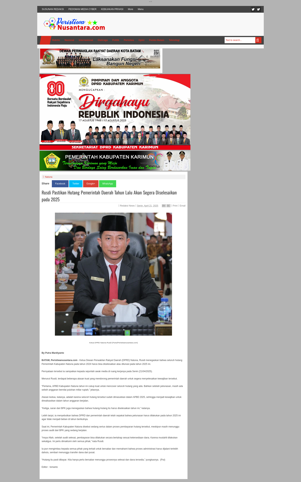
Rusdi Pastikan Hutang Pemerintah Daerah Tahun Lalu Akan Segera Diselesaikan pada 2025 (109, 196)
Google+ (90, 183)
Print (174, 205)
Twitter (253, 9)
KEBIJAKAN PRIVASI (112, 9)
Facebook (258, 9)
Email (181, 205)
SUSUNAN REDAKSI (53, 9)
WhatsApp (107, 183)
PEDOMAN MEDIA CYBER (83, 9)
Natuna (48, 177)
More (130, 9)
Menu (141, 9)
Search (258, 40)
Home (45, 40)
